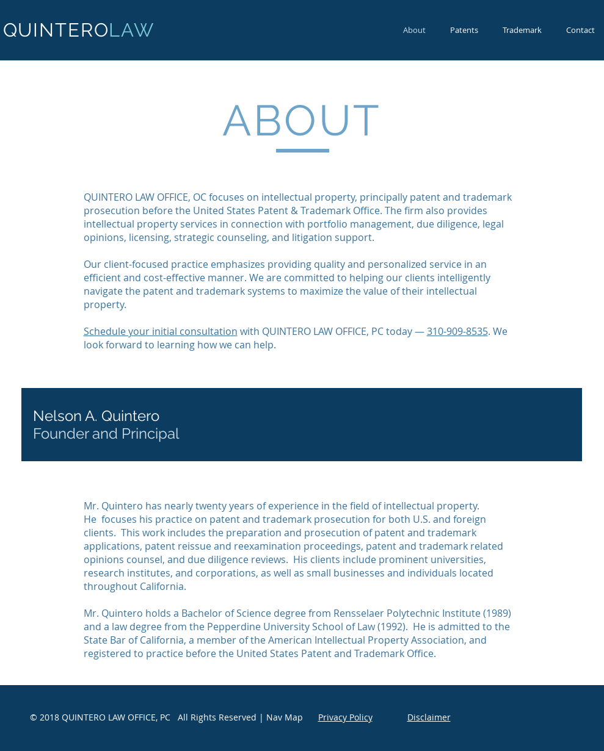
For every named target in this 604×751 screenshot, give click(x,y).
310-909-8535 (457, 331)
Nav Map (284, 717)
